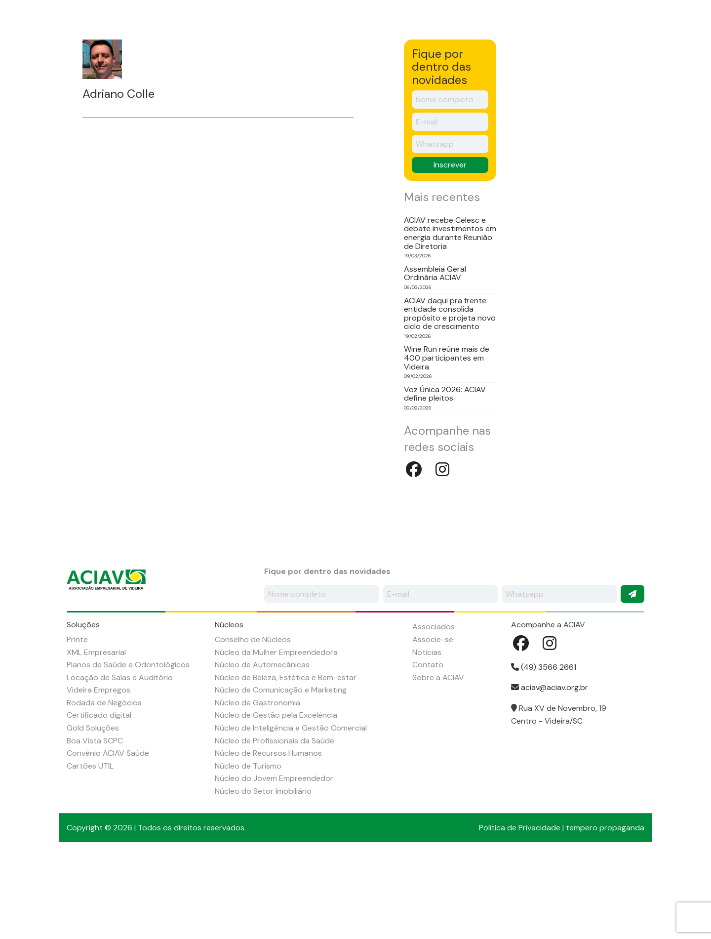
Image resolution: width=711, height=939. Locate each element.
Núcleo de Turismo (248, 847)
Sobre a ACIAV (143, 70)
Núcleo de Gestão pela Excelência (276, 796)
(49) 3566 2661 (543, 748)
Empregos (496, 70)
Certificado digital (99, 796)
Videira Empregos (98, 771)
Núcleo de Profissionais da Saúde (274, 822)
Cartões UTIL (90, 847)
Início (84, 70)
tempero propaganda (605, 908)
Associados (325, 70)
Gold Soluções (93, 809)
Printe (77, 720)
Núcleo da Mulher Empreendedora (276, 733)
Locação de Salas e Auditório (120, 758)
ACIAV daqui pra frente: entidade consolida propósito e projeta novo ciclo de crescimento (450, 394)
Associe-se (432, 720)
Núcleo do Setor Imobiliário (263, 872)
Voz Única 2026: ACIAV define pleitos (445, 475)
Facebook (609, 24)
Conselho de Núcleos (253, 720)
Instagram (635, 24)
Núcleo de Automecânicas (262, 745)
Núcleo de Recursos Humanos (268, 834)
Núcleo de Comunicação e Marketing (281, 771)
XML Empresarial (96, 733)
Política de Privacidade (519, 908)
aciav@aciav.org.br (549, 768)
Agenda (384, 70)
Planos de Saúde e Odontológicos (128, 745)
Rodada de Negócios (104, 783)
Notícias (438, 70)
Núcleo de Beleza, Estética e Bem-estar (285, 758)
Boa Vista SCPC (95, 822)
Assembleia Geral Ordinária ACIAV (435, 354)
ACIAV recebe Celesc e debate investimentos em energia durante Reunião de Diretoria (450, 314)
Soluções (209, 70)
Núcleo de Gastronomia (257, 783)
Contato (554, 70)
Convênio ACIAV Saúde (108, 834)
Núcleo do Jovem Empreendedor (274, 859)
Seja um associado (549, 25)
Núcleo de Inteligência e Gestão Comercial (291, 809)
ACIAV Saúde (616, 70)
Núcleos (265, 70)
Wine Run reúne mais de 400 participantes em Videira (446, 439)
